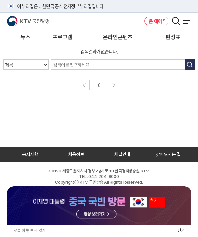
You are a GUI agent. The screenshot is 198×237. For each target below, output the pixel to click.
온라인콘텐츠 (117, 37)
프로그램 (62, 37)
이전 (84, 85)
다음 (114, 85)
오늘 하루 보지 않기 (29, 230)
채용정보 (76, 154)
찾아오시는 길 (168, 154)
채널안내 (122, 154)
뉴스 (25, 37)
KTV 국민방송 (19, 18)
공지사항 (30, 154)
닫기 (181, 230)
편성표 (172, 37)
